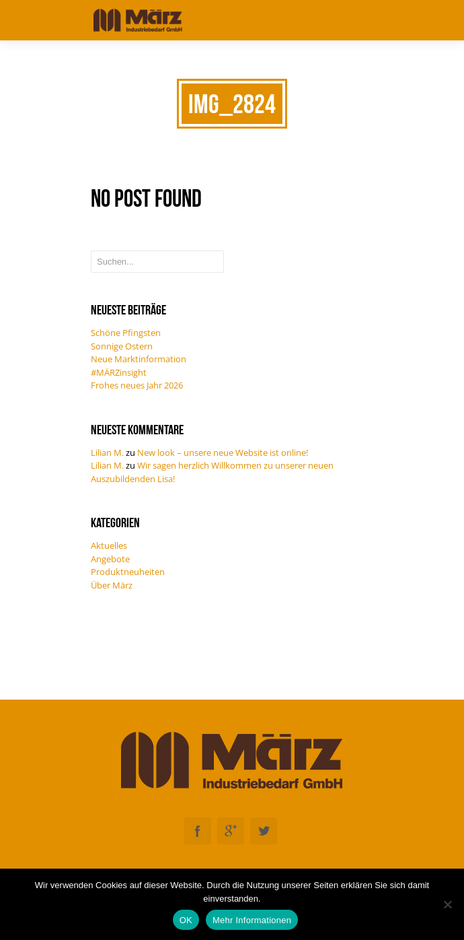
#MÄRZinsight (119, 372)
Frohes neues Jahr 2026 (137, 385)
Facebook (197, 830)
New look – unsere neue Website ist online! (222, 452)
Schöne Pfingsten (126, 333)
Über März (111, 585)
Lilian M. (107, 452)
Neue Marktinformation (138, 359)
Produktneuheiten (128, 572)
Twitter (263, 830)
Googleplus (230, 830)
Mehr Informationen (251, 920)
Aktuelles (109, 545)
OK (186, 920)
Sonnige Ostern (122, 346)
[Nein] (447, 904)
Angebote (110, 559)
